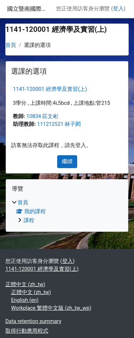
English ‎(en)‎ (25, 300)
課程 (29, 220)
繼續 (67, 161)
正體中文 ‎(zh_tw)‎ (25, 284)
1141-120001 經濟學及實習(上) (50, 89)
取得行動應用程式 (26, 331)
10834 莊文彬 (42, 116)
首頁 (10, 45)
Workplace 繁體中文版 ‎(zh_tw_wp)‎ (51, 308)
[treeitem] (67, 212)
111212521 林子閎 (59, 124)
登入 (118, 8)
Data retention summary (33, 321)
